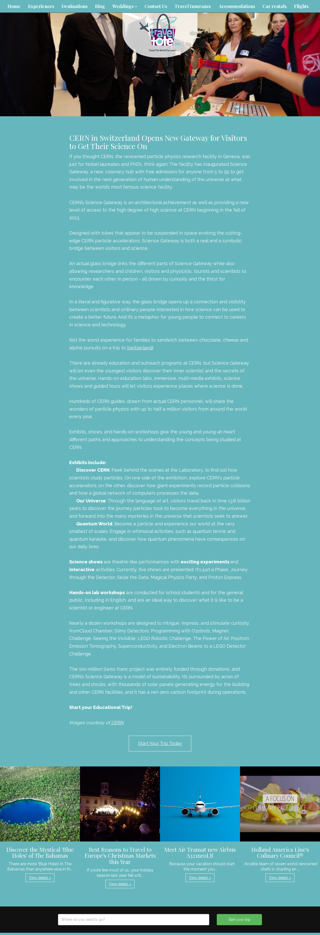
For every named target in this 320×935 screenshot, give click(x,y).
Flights (301, 6)
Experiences (41, 6)
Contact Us (155, 6)
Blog (100, 6)
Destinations (75, 6)
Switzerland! (140, 347)
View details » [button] (40, 878)
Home (14, 6)
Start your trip (239, 919)
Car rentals (274, 6)
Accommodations (237, 6)
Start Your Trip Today (160, 743)
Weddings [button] (124, 6)
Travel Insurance (192, 6)
